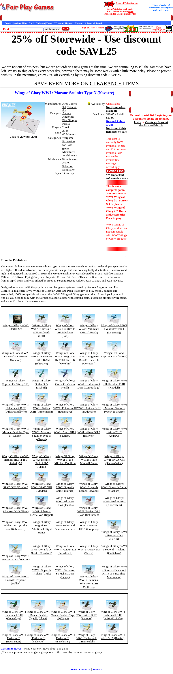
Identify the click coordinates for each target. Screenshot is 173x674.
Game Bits (109, 18)
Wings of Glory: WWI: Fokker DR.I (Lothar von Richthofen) (15, 525)
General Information (61, 18)
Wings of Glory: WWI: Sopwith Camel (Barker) (65, 487)
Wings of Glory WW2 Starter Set (16, 327)
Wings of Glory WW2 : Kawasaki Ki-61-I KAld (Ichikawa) (41, 358)
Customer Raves (81, 18)
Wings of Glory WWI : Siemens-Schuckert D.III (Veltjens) (89, 582)
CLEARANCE (106, 83)
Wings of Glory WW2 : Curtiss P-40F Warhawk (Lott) (65, 331)
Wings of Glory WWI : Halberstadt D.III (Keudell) (114, 384)
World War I (69, 155)
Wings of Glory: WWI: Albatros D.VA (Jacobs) (65, 501)
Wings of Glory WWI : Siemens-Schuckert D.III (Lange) (65, 572)
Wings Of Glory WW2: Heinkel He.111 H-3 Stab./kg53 (16, 459)
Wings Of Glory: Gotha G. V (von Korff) (65, 384)
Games (13, 18)
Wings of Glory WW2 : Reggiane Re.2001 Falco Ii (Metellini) (65, 358)
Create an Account (156, 122)
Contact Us (43, 18)
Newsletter (121, 18)
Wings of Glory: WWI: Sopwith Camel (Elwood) (88, 487)
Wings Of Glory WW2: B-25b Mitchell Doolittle (65, 459)
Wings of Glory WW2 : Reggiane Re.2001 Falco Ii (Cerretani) (89, 358)
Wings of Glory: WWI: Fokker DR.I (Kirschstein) (114, 501)
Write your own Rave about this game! (46, 648)
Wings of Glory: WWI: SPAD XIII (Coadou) (15, 485)
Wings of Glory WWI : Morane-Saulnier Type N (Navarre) (114, 408)
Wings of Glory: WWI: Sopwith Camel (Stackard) (114, 487)
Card (31, 23)
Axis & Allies (20, 23)
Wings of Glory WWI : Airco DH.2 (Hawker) (88, 432)
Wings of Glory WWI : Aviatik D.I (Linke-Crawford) (42, 549)
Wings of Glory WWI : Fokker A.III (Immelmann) (41, 408)
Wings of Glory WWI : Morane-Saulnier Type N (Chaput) (41, 434)
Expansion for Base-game (68, 145)
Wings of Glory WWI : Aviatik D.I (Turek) (89, 549)
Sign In (85, 27)
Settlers (8, 23)
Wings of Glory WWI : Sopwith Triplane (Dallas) (15, 580)
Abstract (68, 23)
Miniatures (68, 152)
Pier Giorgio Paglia (69, 121)
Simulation (68, 169)
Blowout (79, 23)
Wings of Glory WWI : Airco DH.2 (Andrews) (114, 432)
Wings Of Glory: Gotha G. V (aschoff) (41, 384)
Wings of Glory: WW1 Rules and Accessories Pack (65, 525)
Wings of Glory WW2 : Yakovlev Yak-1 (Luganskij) (114, 329)
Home (5, 18)
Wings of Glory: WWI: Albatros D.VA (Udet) (15, 509)
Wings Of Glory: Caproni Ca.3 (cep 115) (16, 382)
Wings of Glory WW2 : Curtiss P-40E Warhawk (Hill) (41, 331)
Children (40, 23)
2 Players (58, 23)
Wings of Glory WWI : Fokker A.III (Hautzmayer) (65, 408)
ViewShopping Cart (158, 28)
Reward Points (115, 121)
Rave (130, 11)
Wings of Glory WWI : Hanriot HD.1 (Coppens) (88, 525)
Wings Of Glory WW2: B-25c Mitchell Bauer (88, 459)
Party (49, 23)
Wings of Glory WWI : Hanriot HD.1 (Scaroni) (16, 557)
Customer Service (27, 18)
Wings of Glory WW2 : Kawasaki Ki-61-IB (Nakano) (15, 356)
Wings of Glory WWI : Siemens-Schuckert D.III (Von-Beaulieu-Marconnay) (114, 572)
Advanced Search (93, 23)
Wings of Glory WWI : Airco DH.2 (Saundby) (65, 432)
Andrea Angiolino (68, 114)
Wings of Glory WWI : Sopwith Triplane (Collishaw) (114, 549)
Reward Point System (126, 3)
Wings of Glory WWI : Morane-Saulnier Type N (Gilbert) (15, 432)
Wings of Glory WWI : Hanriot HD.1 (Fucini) (114, 535)
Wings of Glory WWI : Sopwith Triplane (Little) (41, 570)
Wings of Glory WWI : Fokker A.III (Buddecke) (89, 408)
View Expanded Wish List (151, 125)
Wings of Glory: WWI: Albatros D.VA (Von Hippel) (41, 511)
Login (137, 122)
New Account (97, 27)
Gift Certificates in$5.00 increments (145, 27)
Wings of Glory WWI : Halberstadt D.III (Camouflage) (88, 384)
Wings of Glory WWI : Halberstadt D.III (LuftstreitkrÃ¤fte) (15, 408)
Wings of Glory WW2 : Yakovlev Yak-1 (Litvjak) (89, 329)
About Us (97, 669)
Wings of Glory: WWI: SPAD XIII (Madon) (41, 487)
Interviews (97, 18)
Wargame (67, 137)
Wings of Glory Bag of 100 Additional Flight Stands (41, 527)
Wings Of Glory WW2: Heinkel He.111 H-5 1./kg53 (41, 461)
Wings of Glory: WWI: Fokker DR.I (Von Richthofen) (88, 511)
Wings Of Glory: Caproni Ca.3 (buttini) (114, 354)
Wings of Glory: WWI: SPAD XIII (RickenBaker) (114, 459)
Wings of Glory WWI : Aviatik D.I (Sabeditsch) (65, 549)
